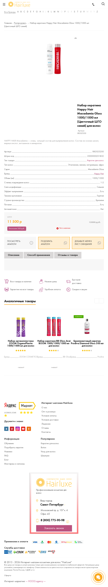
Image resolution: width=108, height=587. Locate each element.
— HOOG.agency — (36, 581)
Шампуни (45, 456)
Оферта (7, 575)
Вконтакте (6, 429)
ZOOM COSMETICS (28, 357)
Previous (97, 300)
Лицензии (45, 424)
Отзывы (45, 428)
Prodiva (101, 357)
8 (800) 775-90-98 (53, 520)
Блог (6, 460)
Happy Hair (99, 174)
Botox (43, 448)
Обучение (9, 443)
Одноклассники (29, 429)
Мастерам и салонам (14, 464)
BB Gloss (67, 357)
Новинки (8, 452)
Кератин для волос (95, 161)
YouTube (23, 429)
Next (101, 300)
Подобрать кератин (13, 448)
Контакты (46, 432)
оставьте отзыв (10, 412)
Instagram (17, 429)
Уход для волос (48, 452)
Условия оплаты (49, 416)
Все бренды (10, 12)
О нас (44, 408)
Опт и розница (48, 412)
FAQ (6, 456)
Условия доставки (49, 420)
